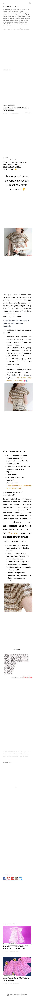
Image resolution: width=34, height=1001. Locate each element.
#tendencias (24, 756)
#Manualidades (13, 754)
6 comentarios (14, 113)
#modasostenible (23, 754)
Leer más (28, 113)
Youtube (13, 533)
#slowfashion (7, 756)
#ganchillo (27, 751)
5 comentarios (14, 951)
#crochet (17, 751)
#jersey (5, 754)
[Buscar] (30, 3)
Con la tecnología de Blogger (17, 995)
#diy (21, 751)
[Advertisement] (17, 47)
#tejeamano (15, 756)
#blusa (11, 751)
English (27, 29)
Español (20, 29)
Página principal (9, 29)
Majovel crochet (10, 6)
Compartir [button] (6, 113)
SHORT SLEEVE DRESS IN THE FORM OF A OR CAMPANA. (15, 947)
